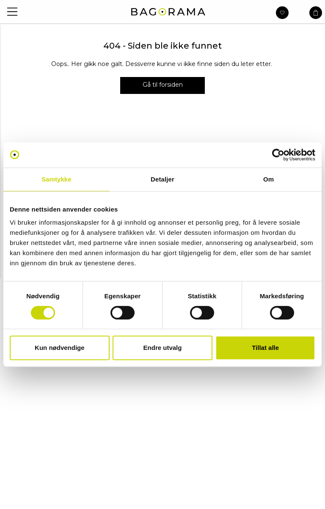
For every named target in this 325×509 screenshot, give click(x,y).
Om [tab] (268, 179)
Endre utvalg (162, 347)
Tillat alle (265, 347)
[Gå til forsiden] (162, 85)
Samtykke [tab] (56, 179)
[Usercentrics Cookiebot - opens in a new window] (278, 155)
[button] (12, 11)
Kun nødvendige (60, 347)
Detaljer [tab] (162, 179)
